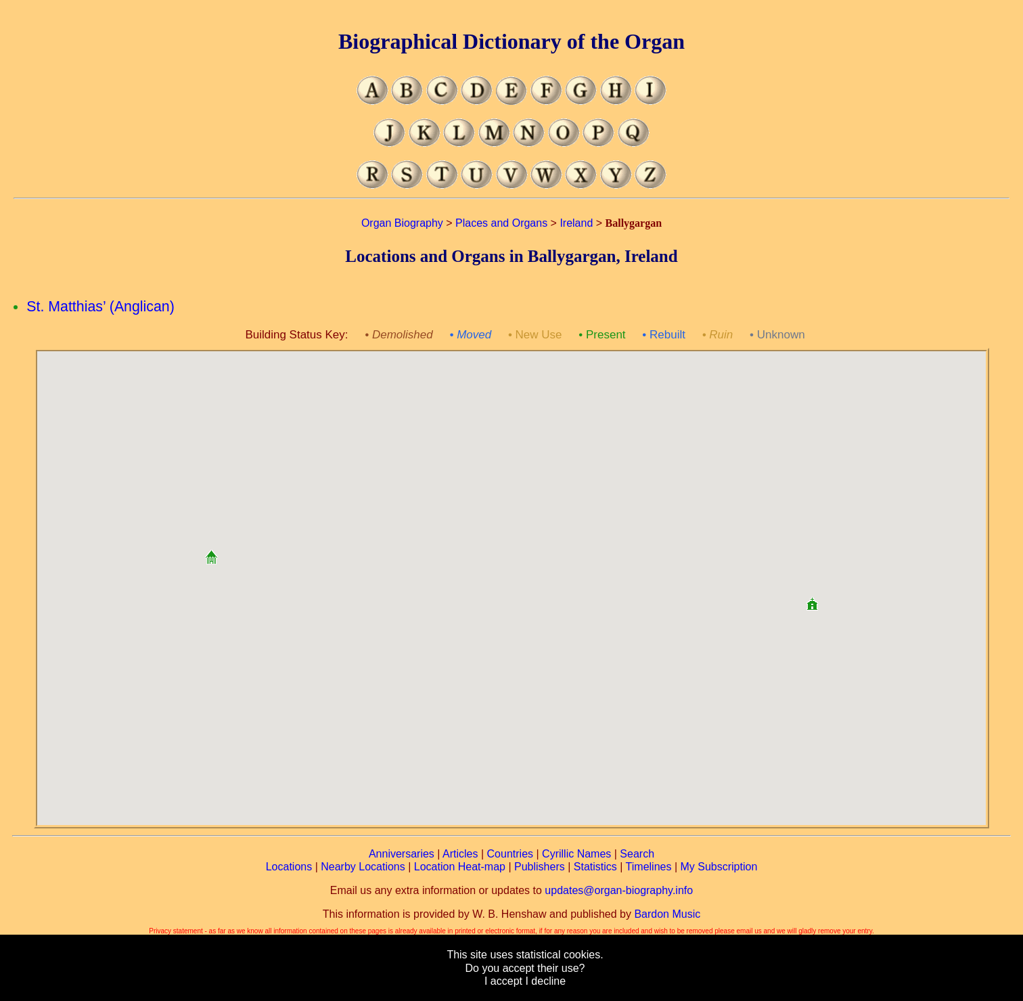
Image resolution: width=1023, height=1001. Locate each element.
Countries (510, 854)
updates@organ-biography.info (619, 890)
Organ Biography (402, 223)
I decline (545, 981)
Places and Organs (501, 223)
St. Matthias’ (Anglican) (100, 306)
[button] (211, 551)
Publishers (539, 866)
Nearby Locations (363, 866)
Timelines (649, 866)
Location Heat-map (459, 866)
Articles (460, 854)
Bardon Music (667, 914)
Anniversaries (401, 854)
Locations (289, 866)
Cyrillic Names (576, 854)
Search (637, 854)
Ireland (576, 223)
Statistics (595, 866)
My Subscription (718, 866)
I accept (503, 981)
